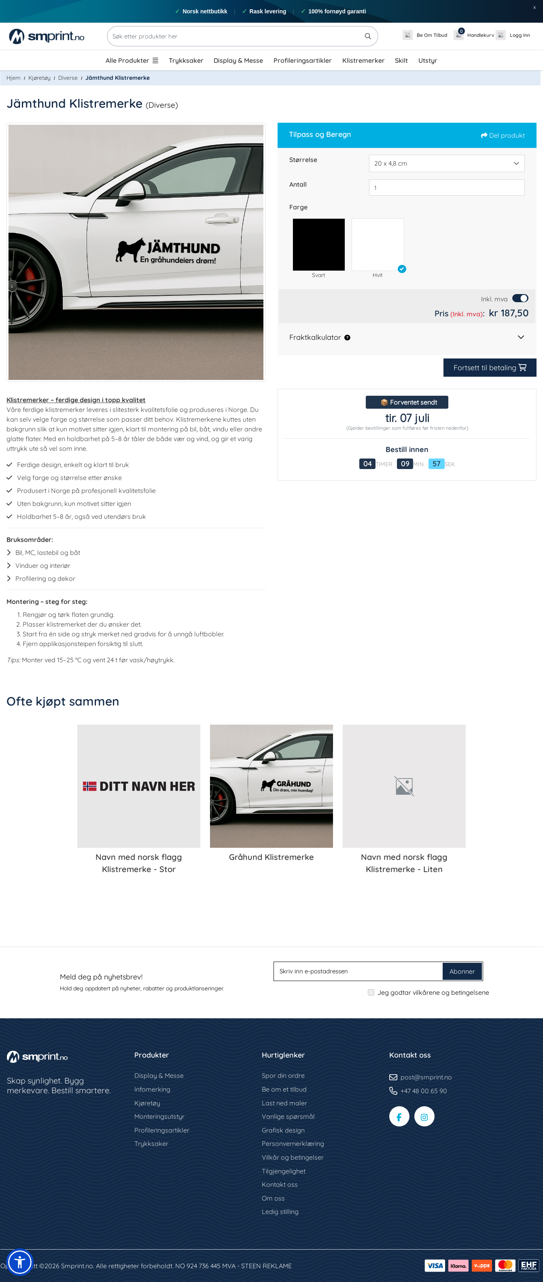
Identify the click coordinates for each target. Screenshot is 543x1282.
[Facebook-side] (399, 1116)
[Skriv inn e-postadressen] (359, 971)
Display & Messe (159, 1075)
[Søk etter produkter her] (242, 36)
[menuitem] (131, 60)
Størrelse (303, 160)
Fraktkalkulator (315, 337)
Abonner (462, 971)
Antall (298, 184)
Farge (298, 207)
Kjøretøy (147, 1103)
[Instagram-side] (424, 1116)
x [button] (534, 7)
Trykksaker (151, 1143)
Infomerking (152, 1089)
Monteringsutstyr (159, 1116)
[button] (319, 244)
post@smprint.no (426, 1077)
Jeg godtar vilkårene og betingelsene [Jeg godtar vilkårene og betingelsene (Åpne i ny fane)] (433, 992)
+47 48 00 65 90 (424, 1091)
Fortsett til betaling (486, 368)
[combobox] (447, 164)
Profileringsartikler (161, 1130)
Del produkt (503, 135)
